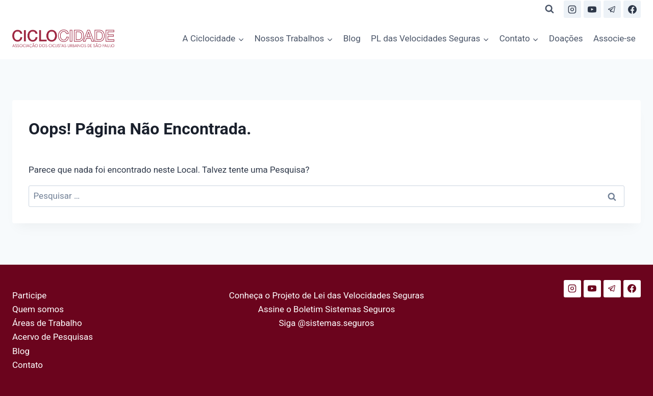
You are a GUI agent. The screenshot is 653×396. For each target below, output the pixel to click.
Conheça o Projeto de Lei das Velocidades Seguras (326, 295)
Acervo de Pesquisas (52, 337)
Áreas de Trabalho (47, 323)
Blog (352, 38)
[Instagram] (572, 9)
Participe (29, 295)
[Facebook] (632, 9)
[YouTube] (592, 9)
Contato (27, 365)
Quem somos (38, 309)
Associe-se (614, 38)
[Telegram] (612, 9)
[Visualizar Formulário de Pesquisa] (549, 9)
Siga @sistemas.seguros (326, 323)
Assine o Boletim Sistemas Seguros (326, 309)
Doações (566, 38)
